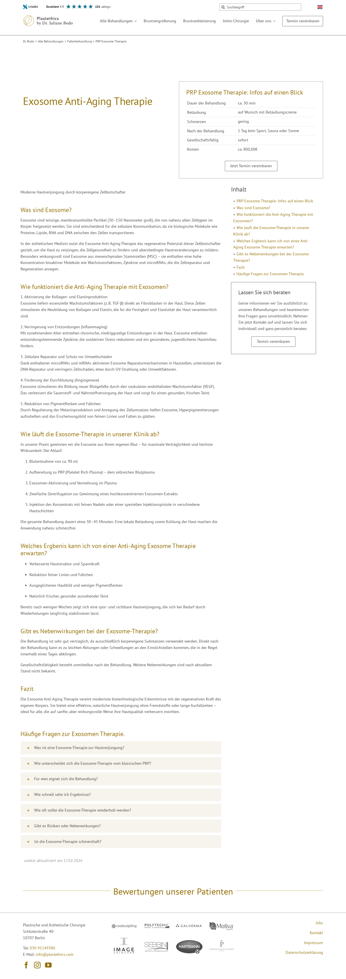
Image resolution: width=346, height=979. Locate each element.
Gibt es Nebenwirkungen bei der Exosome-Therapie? (271, 257)
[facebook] (26, 965)
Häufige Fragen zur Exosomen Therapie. (271, 273)
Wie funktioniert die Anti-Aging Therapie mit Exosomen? (273, 217)
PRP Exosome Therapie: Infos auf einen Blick (275, 200)
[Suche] (223, 7)
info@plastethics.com (54, 954)
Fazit (241, 267)
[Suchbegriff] (260, 7)
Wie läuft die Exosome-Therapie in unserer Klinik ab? (271, 231)
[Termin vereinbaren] (251, 166)
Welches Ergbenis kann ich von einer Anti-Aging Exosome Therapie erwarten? (271, 244)
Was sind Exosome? (253, 207)
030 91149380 (42, 948)
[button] (121, 747)
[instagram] (37, 965)
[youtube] (48, 965)
